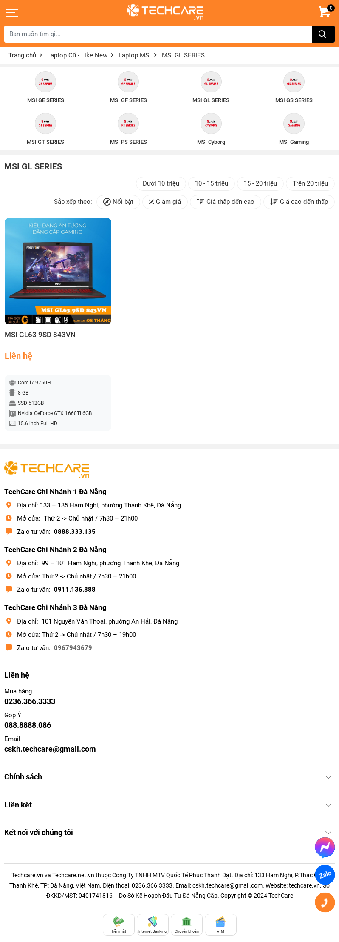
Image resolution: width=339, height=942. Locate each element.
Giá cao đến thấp (299, 202)
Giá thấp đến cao (225, 202)
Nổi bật (118, 202)
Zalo (325, 875)
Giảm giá (165, 202)
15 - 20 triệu (260, 183)
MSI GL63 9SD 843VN (40, 335)
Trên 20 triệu (310, 183)
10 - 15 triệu (211, 183)
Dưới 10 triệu (161, 183)
